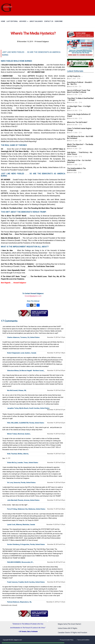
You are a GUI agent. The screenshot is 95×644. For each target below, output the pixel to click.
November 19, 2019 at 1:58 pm (56, 353)
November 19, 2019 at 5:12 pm (56, 453)
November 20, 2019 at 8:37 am (56, 544)
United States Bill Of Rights (67, 628)
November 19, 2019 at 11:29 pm (56, 524)
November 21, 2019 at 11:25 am (56, 602)
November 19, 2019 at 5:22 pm (56, 462)
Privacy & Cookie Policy (66, 640)
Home (3, 21)
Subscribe (59, 21)
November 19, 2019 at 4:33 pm (56, 434)
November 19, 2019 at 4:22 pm (56, 422)
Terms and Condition (83, 640)
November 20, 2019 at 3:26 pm (56, 582)
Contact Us (48, 21)
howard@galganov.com (33, 296)
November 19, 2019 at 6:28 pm (56, 509)
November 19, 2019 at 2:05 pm (56, 370)
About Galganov (36, 21)
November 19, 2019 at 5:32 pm (56, 482)
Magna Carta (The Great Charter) (69, 624)
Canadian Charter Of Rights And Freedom (72, 632)
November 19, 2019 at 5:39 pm (56, 500)
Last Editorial (12, 21)
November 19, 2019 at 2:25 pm (56, 390)
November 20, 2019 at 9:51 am (56, 562)
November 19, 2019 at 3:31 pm (56, 409)
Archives (23, 21)
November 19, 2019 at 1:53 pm (56, 337)
